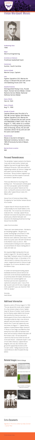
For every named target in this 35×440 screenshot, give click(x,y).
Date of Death (8, 105)
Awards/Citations (9, 87)
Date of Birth (8, 99)
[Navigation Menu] (30, 6)
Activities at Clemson (10, 58)
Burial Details (8, 136)
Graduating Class (9, 45)
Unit (5, 76)
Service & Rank (8, 70)
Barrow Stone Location (11, 148)
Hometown (7, 64)
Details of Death (9, 111)
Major (6, 52)
